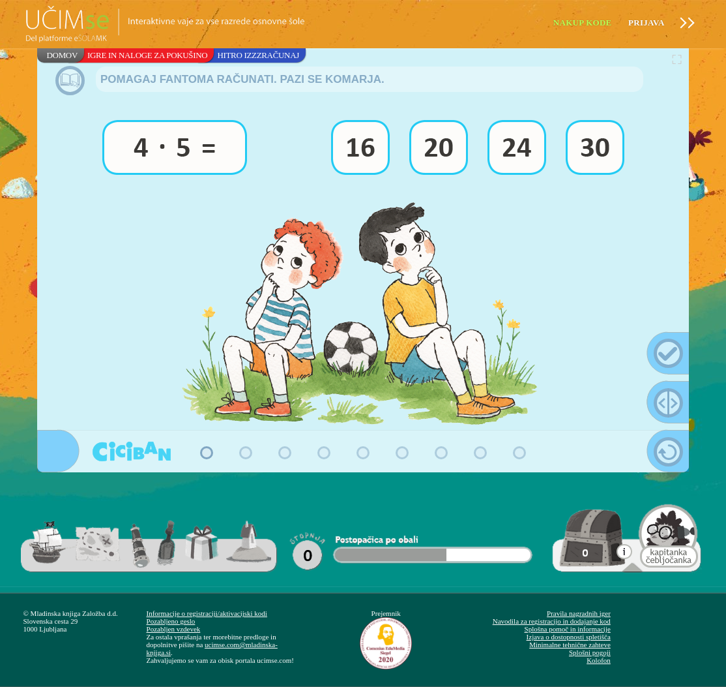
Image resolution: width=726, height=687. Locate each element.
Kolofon (599, 660)
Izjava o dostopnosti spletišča (569, 637)
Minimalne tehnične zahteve (570, 645)
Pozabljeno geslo (171, 621)
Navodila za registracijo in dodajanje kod (552, 621)
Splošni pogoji (590, 652)
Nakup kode (582, 22)
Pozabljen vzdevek (174, 629)
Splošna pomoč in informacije (568, 629)
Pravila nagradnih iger (579, 613)
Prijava (646, 22)
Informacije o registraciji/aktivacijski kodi (207, 613)
